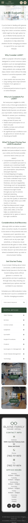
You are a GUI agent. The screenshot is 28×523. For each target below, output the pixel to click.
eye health (7, 334)
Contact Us (14, 401)
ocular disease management (12, 354)
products (6, 344)
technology (7, 359)
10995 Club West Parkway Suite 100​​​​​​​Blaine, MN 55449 (14, 444)
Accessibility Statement (9, 521)
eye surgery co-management (12, 349)
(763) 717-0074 (14, 465)
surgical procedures (9, 339)
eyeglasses (7, 330)
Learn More (14, 377)
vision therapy (8, 315)
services (6, 320)
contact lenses (8, 325)
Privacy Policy (21, 521)
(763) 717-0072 (14, 456)
